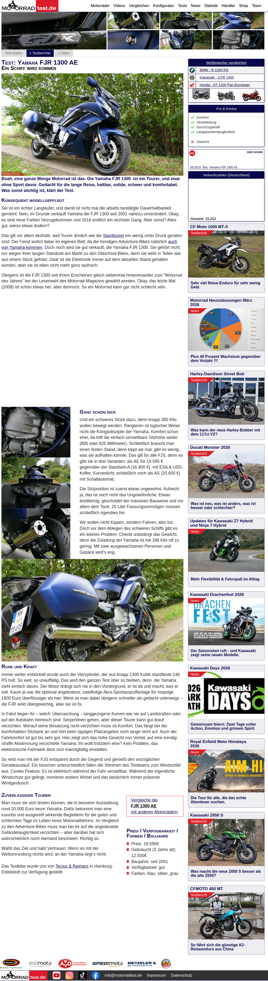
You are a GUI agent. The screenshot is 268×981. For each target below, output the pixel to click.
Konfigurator (163, 6)
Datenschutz (181, 975)
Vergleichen (139, 6)
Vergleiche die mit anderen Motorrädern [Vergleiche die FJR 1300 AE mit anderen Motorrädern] (154, 806)
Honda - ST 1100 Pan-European (225, 85)
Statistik (211, 6)
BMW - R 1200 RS (214, 70)
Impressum (156, 975)
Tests (182, 6)
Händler (228, 6)
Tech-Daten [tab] (13, 53)
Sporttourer (113, 235)
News (195, 6)
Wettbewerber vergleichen (226, 63)
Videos (119, 6)
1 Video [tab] (63, 53)
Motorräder (100, 6)
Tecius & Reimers (71, 866)
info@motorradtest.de (123, 975)
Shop (243, 6)
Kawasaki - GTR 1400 (217, 77)
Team (256, 6)
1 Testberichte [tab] (40, 53)
